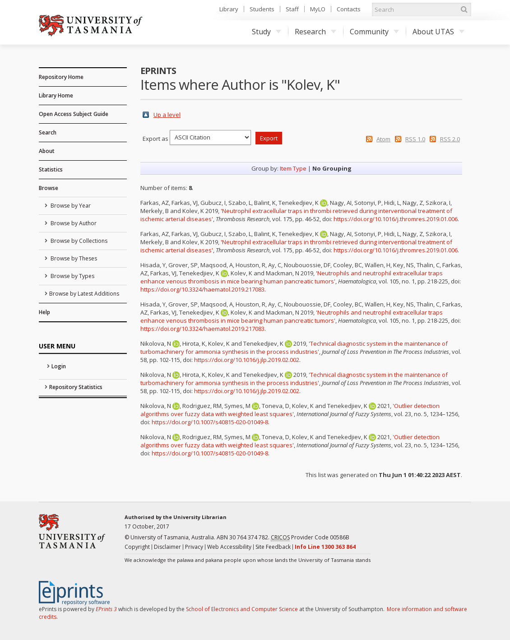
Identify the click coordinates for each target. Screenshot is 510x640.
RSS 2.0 (450, 139)
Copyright (137, 547)
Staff (292, 9)
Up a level (167, 115)
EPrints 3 (106, 609)
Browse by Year (70, 205)
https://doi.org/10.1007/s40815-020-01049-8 (210, 422)
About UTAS (438, 32)
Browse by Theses (73, 258)
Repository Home (61, 77)
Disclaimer (167, 547)
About (47, 151)
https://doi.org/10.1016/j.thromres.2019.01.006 (396, 219)
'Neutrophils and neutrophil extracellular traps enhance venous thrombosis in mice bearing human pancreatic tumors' (291, 277)
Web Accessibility (229, 547)
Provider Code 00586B (310, 537)
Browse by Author (73, 223)
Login (58, 366)
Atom (383, 139)
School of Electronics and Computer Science (242, 609)
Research (315, 32)
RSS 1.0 (415, 139)
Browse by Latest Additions (84, 293)
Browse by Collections (78, 241)
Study (266, 32)
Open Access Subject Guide (73, 114)
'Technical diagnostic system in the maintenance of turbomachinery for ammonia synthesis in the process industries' (294, 347)
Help (44, 312)
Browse (48, 188)
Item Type (293, 168)
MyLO (317, 9)
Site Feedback (273, 547)
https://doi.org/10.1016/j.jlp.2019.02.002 (246, 360)
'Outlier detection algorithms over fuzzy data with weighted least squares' (290, 410)
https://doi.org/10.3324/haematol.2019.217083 (202, 289)
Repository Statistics (75, 387)
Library (228, 9)
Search (47, 132)
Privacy (194, 547)
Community (374, 32)
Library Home (56, 95)
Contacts (349, 9)
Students (262, 9)
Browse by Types (71, 276)
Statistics (51, 169)
